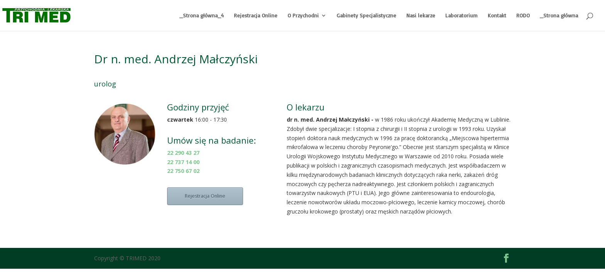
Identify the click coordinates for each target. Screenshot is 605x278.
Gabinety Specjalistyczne (366, 16)
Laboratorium (461, 16)
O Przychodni (303, 16)
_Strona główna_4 (201, 16)
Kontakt (497, 16)
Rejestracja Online (255, 16)
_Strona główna (559, 16)
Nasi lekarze (420, 16)
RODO (523, 16)
